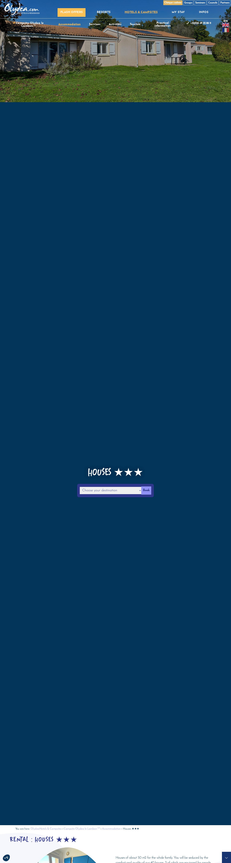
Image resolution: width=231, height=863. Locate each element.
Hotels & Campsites (50, 828)
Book (146, 490)
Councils (212, 3)
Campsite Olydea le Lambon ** (82, 828)
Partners (224, 3)
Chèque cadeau (172, 2)
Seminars (200, 3)
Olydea (35, 828)
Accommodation (111, 828)
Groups (188, 3)
